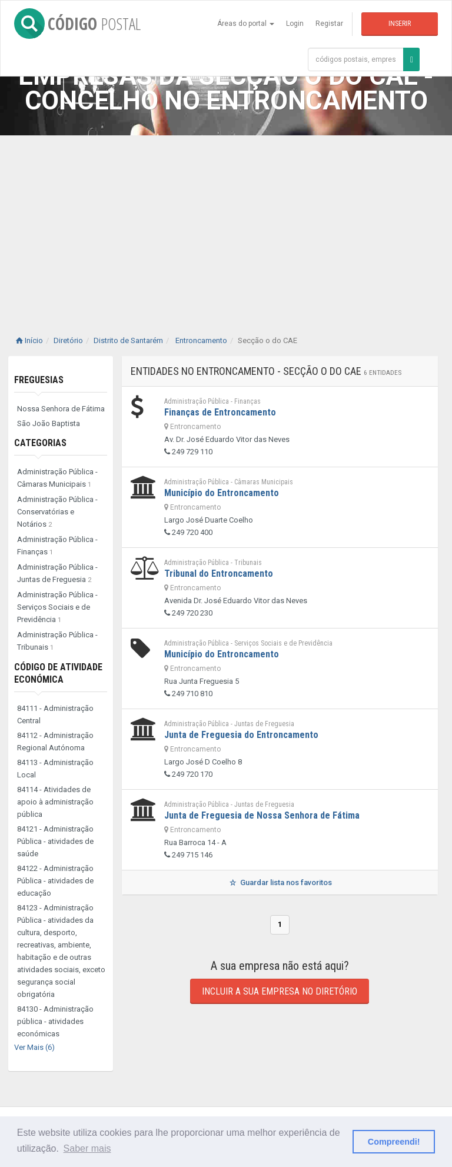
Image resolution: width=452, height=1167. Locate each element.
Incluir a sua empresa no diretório (279, 991)
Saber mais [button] (87, 1148)
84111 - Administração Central (55, 714)
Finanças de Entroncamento (220, 412)
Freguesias (39, 379)
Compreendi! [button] (394, 1141)
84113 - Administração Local (55, 768)
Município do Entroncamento (221, 492)
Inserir (399, 23)
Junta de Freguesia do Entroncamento (241, 734)
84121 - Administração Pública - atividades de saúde (55, 841)
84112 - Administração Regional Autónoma (55, 741)
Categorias (40, 442)
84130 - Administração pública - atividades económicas (55, 1021)
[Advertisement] (226, 223)
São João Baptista (48, 423)
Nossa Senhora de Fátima (61, 408)
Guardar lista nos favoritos (280, 882)
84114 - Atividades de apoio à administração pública (55, 802)
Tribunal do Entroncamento (218, 573)
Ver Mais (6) (34, 1047)
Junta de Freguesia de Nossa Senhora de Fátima (262, 815)
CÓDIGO (77, 23)
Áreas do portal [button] (245, 23)
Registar (329, 23)
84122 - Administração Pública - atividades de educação (55, 880)
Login (295, 23)
